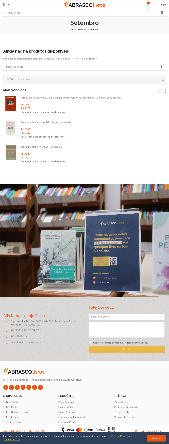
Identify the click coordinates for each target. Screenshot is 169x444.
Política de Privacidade (135, 342)
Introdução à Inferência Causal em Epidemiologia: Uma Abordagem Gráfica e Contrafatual (70, 97)
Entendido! (156, 438)
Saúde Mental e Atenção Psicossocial (41, 147)
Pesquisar (162, 13)
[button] (159, 91)
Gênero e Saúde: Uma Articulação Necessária (45, 122)
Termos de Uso (111, 342)
